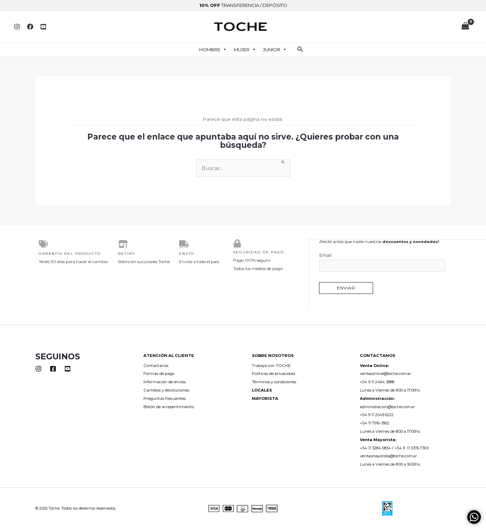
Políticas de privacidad (273, 373)
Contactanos (155, 365)
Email (382, 261)
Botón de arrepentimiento (168, 406)
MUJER (245, 49)
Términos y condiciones (274, 381)
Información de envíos (164, 381)
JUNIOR (275, 49)
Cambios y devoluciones (166, 389)
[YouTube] (43, 27)
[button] (300, 49)
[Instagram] (17, 27)
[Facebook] (30, 27)
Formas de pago (158, 373)
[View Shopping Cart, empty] (465, 27)
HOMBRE (213, 49)
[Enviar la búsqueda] (283, 161)
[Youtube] (67, 368)
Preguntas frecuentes (164, 398)
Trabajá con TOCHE (271, 365)
